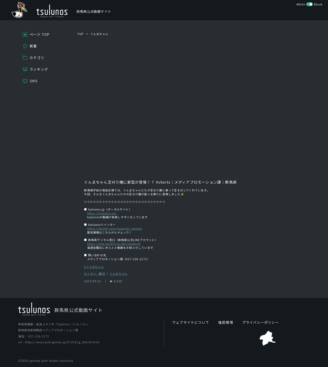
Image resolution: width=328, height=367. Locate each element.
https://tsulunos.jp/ (102, 213)
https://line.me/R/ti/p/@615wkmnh (114, 244)
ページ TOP (39, 34)
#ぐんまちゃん (94, 267)
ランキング (39, 69)
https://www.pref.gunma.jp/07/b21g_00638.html (62, 342)
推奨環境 (223, 322)
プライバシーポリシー (256, 322)
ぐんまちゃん (99, 34)
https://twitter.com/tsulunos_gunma (114, 228)
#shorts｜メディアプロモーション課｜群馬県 (196, 182)
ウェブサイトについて (189, 322)
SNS (34, 80)
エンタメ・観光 (94, 273)
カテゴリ (37, 57)
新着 (33, 46)
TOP (80, 34)
